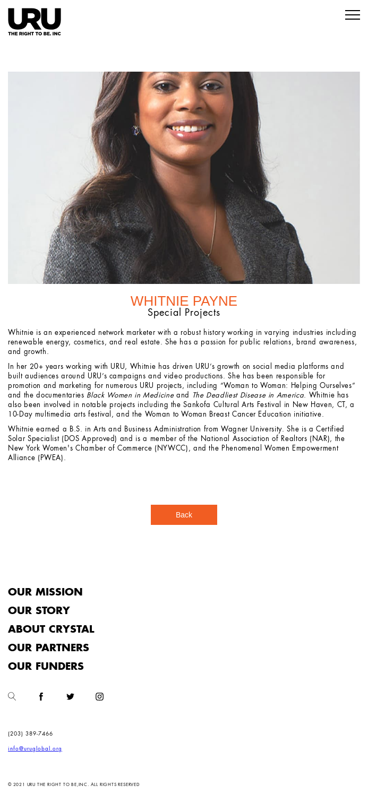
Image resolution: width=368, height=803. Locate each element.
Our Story (39, 611)
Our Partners (48, 648)
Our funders (46, 667)
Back (184, 515)
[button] (352, 15)
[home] (34, 22)
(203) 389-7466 (30, 734)
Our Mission (45, 593)
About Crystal (51, 630)
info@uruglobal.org (35, 749)
